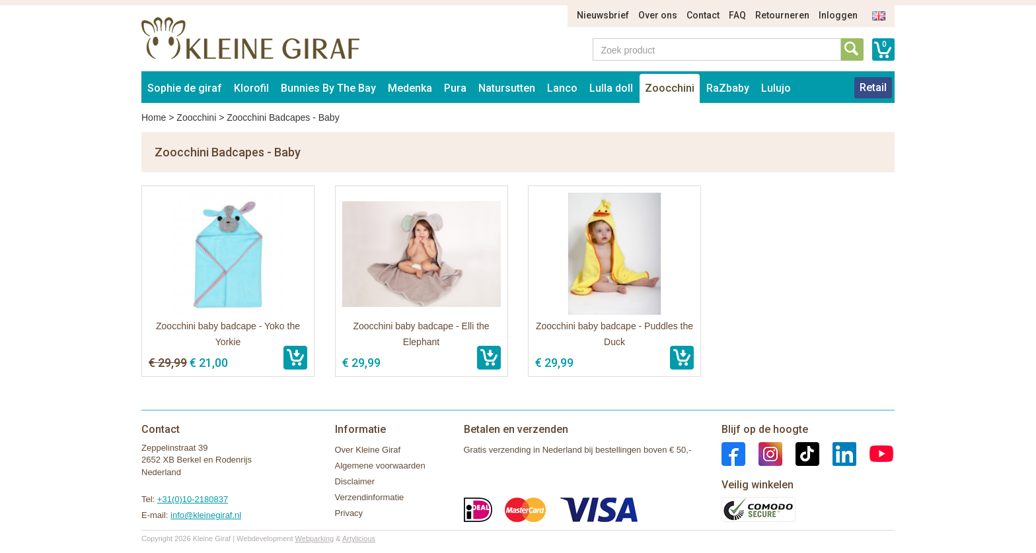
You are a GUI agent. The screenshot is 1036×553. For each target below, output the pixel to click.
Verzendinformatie (369, 497)
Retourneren (782, 15)
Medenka (410, 88)
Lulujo (776, 88)
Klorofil (251, 88)
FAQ (737, 15)
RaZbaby (727, 88)
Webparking (314, 538)
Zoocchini (669, 88)
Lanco (562, 88)
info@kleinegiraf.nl (205, 515)
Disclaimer (355, 481)
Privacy (349, 513)
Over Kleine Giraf (368, 450)
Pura (455, 88)
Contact (703, 15)
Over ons (657, 15)
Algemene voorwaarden (380, 466)
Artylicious (358, 538)
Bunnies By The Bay (328, 88)
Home (153, 117)
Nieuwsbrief (603, 15)
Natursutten (506, 88)
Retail (873, 87)
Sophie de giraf (184, 88)
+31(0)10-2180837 (192, 499)
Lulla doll (611, 88)
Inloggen (838, 15)
